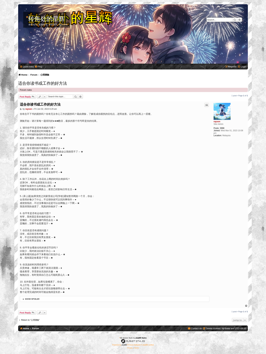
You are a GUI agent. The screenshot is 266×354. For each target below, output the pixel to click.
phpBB (124, 345)
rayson (217, 121)
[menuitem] (38, 66)
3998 (222, 128)
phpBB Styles (141, 338)
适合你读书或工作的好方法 (42, 83)
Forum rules (26, 90)
